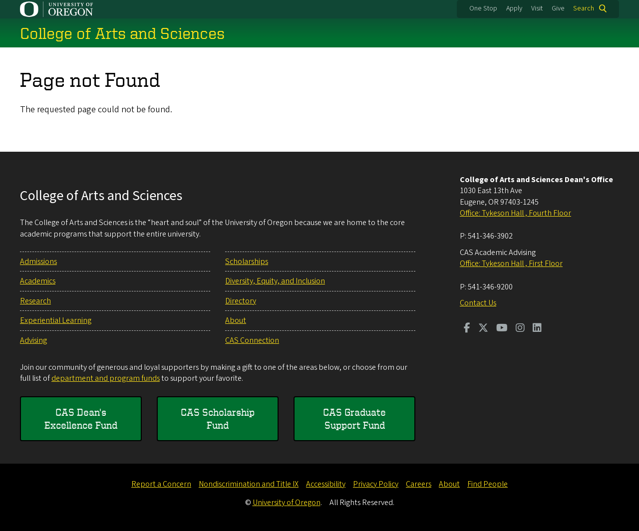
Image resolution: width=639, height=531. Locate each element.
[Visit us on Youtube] (502, 328)
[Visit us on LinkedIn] (537, 328)
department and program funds (105, 378)
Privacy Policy (375, 484)
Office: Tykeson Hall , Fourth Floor (515, 213)
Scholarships (246, 261)
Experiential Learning (55, 320)
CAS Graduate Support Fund (354, 418)
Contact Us (478, 302)
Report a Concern (161, 484)
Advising (33, 340)
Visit (537, 8)
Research (35, 300)
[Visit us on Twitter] (483, 328)
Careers (418, 484)
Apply (514, 8)
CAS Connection (252, 340)
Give (558, 8)
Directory (240, 300)
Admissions (38, 261)
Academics (37, 280)
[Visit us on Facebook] (467, 328)
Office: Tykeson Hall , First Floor (511, 263)
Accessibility (325, 484)
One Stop (483, 8)
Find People (487, 484)
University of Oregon (286, 502)
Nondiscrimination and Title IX (249, 484)
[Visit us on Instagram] (520, 328)
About (235, 320)
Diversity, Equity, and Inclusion (275, 280)
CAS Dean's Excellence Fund (80, 418)
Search (583, 8)
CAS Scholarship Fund (218, 418)
